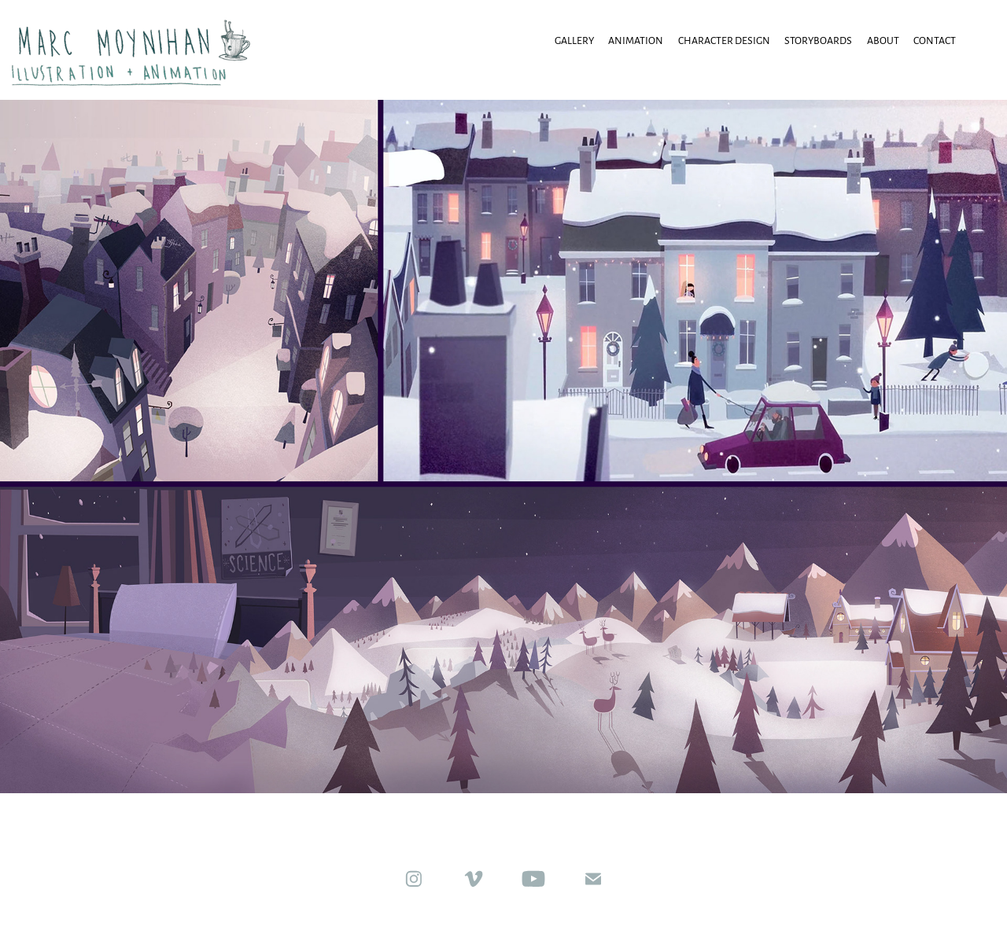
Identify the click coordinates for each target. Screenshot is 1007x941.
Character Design (724, 40)
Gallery (574, 40)
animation (635, 40)
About (883, 40)
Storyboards (818, 40)
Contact (934, 40)
